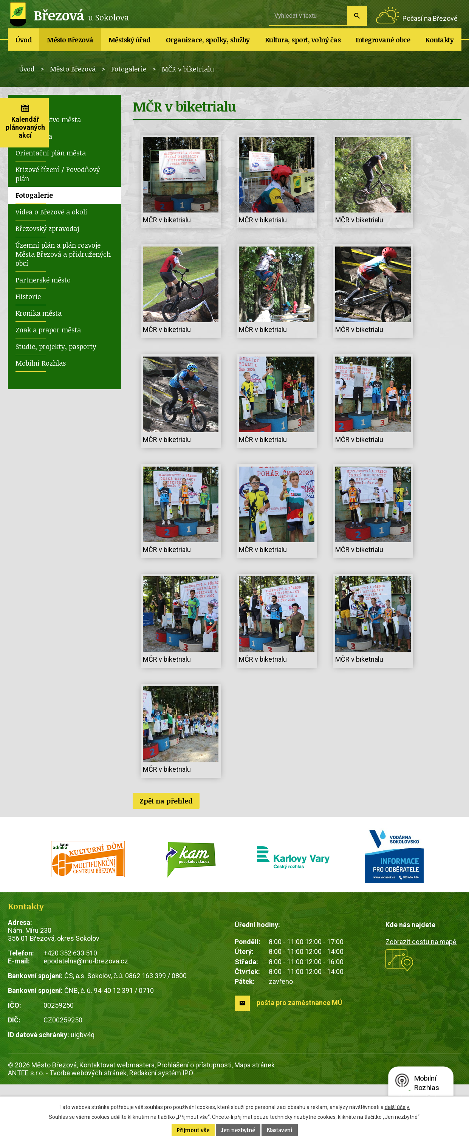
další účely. (397, 1107)
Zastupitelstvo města (48, 119)
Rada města (33, 136)
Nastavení (280, 1130)
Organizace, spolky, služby (208, 39)
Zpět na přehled (166, 800)
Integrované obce (383, 39)
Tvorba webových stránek (88, 1073)
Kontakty (439, 39)
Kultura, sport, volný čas (303, 39)
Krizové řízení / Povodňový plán (57, 174)
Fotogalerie (128, 68)
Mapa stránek (254, 1065)
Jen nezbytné (238, 1130)
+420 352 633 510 (70, 953)
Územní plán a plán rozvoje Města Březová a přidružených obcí (63, 254)
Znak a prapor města (48, 329)
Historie (28, 296)
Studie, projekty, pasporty (55, 346)
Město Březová (70, 39)
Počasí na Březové (430, 18)
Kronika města (38, 313)
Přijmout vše (193, 1130)
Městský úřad (129, 39)
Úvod (23, 39)
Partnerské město (43, 279)
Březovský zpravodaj (47, 228)
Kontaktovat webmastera (117, 1065)
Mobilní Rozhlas (40, 363)
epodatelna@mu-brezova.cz (85, 961)
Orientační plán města (50, 152)
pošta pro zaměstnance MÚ (299, 1003)
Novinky (28, 102)
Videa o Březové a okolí (51, 211)
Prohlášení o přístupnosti (194, 1065)
